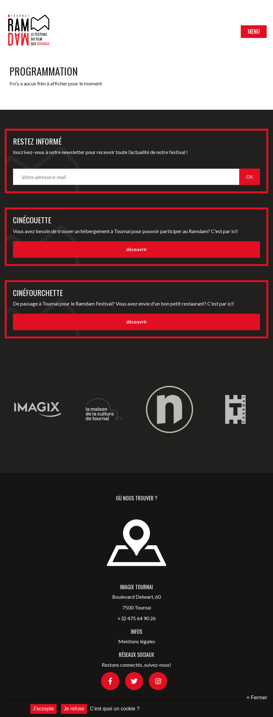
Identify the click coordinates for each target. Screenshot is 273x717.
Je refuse (74, 708)
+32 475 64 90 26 (137, 618)
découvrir (136, 249)
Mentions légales (136, 641)
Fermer (256, 697)
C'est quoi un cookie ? (115, 708)
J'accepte (43, 708)
